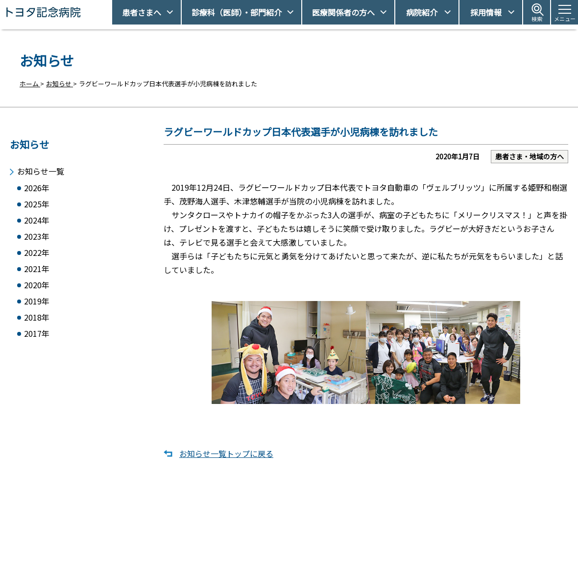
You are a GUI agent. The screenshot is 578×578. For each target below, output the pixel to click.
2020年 (36, 288)
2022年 (36, 253)
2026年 (36, 185)
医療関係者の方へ (343, 12)
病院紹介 (421, 12)
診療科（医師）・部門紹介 (237, 12)
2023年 (36, 236)
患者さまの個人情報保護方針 (432, 563)
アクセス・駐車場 (416, 529)
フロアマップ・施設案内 (291, 563)
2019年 (36, 305)
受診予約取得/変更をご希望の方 (301, 529)
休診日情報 (272, 547)
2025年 (36, 202)
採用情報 (486, 12)
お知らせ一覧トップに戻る (226, 457)
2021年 (36, 270)
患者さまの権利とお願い (426, 547)
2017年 (36, 339)
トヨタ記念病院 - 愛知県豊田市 (111, 12)
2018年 (36, 322)
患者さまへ (141, 12)
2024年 (36, 219)
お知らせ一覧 (40, 167)
